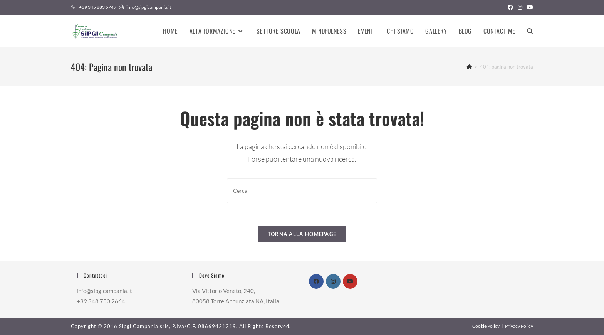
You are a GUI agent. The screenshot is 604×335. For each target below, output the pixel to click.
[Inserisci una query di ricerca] (302, 190)
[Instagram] (333, 281)
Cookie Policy (486, 326)
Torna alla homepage (302, 234)
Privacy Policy (519, 326)
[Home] (469, 67)
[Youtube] (350, 281)
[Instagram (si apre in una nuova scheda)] (520, 7)
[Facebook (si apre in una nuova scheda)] (510, 7)
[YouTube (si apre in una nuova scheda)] (529, 7)
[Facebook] (316, 281)
